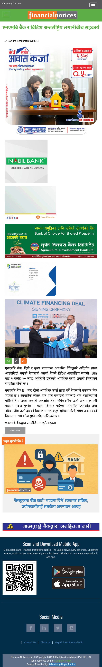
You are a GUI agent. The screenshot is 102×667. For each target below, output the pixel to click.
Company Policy (62, 660)
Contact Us (30, 642)
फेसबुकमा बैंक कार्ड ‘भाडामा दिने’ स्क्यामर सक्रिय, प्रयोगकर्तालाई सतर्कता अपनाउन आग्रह (51, 503)
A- (23, 361)
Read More (15, 430)
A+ (8, 361)
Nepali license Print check (68, 642)
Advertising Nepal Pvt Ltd (62, 664)
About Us (46, 642)
